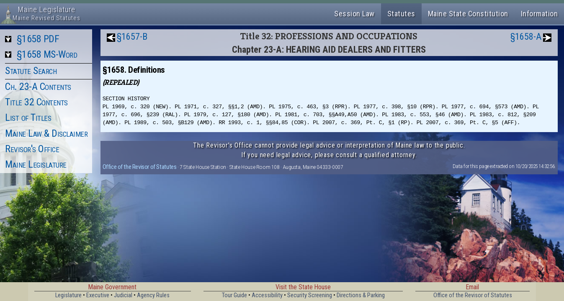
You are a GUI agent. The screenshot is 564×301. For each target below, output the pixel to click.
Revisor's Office (32, 149)
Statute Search (31, 71)
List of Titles (28, 117)
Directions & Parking (361, 295)
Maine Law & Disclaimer (46, 133)
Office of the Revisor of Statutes (140, 167)
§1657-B (132, 36)
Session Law (354, 13)
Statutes (401, 13)
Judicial (123, 295)
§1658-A (525, 36)
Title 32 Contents (36, 102)
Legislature (68, 295)
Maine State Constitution (468, 13)
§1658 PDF (38, 39)
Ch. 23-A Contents (38, 86)
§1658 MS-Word (47, 54)
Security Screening (309, 295)
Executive (97, 295)
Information (539, 13)
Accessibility (267, 295)
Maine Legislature (36, 164)
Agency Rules (153, 295)
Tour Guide (234, 295)
